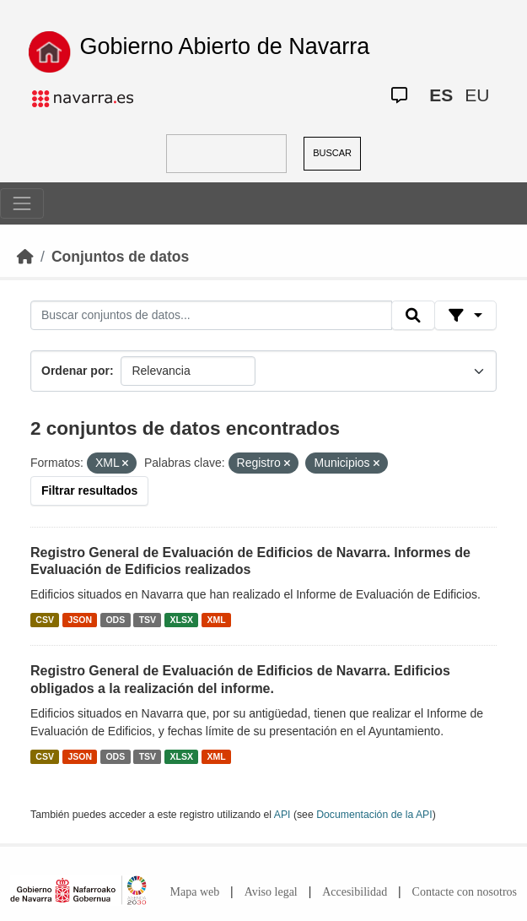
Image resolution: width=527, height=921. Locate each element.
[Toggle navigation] (22, 203)
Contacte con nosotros (464, 892)
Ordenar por (75, 370)
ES (441, 95)
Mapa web (195, 892)
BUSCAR (332, 153)
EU (477, 95)
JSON (79, 620)
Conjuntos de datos (120, 256)
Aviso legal (271, 892)
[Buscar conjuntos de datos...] (211, 316)
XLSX (181, 620)
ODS (115, 620)
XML (216, 620)
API (282, 815)
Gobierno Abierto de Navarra (225, 46)
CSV (44, 620)
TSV (147, 620)
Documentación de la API (374, 815)
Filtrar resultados (89, 490)
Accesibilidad (354, 892)
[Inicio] (25, 256)
